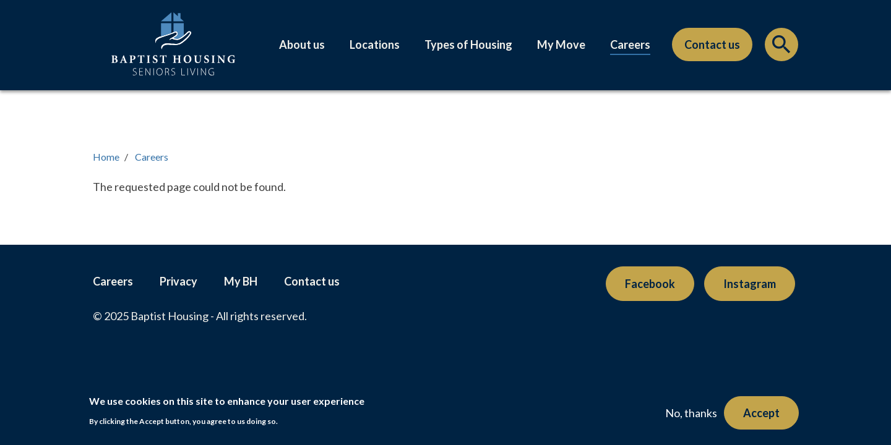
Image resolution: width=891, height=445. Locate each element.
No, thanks (691, 413)
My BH (240, 281)
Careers (630, 44)
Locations (375, 44)
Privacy (178, 281)
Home (106, 157)
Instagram (749, 283)
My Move (561, 44)
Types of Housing (468, 44)
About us (302, 44)
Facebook (650, 283)
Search (781, 47)
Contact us (712, 44)
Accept (761, 413)
